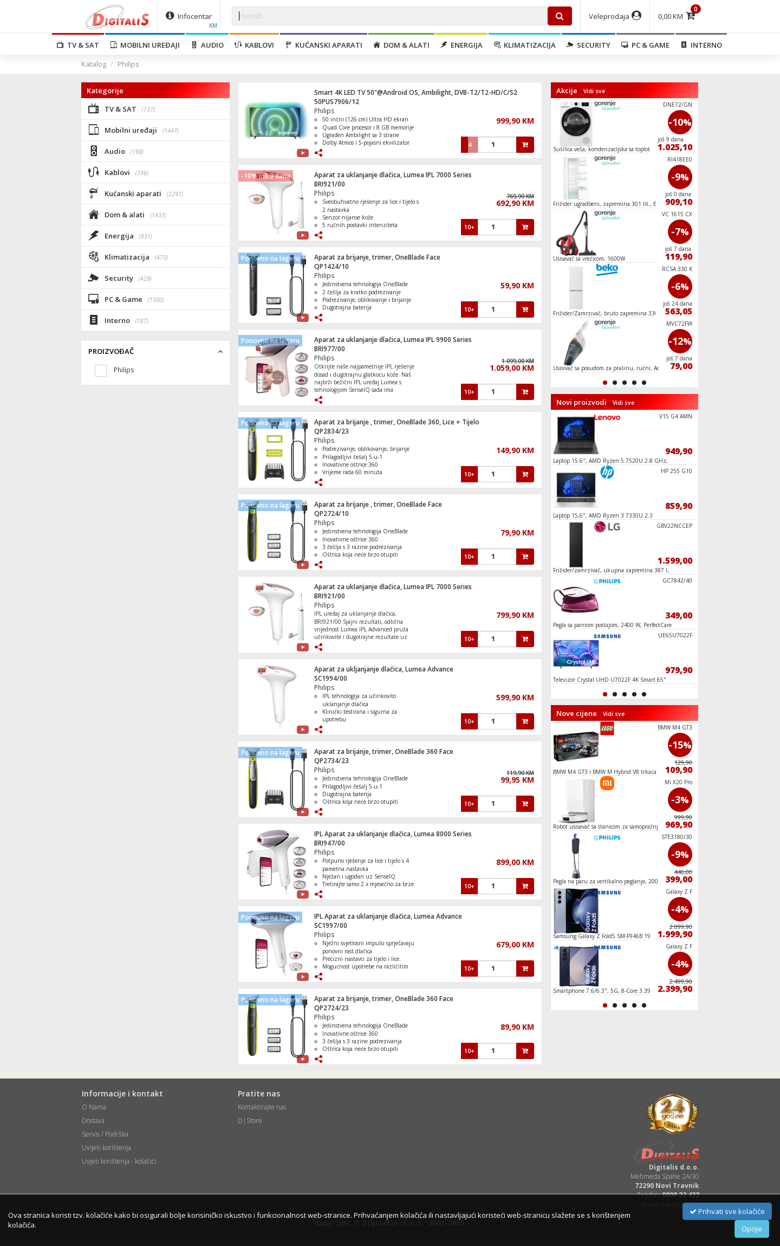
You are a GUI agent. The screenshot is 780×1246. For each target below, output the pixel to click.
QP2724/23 (331, 1007)
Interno (701, 45)
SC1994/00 (330, 678)
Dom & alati (401, 45)
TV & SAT (78, 45)
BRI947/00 (329, 843)
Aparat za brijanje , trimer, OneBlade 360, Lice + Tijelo (396, 422)
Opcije (752, 1229)
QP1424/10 (331, 266)
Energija (461, 45)
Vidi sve (594, 91)
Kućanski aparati (323, 45)
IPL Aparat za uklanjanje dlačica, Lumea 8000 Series (393, 833)
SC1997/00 (330, 925)
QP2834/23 (331, 431)
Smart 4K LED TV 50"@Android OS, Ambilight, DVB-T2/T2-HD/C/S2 (415, 92)
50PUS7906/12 (336, 101)
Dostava (93, 1120)
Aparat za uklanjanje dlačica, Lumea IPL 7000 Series (393, 174)
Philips (128, 64)
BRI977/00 (329, 348)
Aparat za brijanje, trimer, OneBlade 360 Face (383, 751)
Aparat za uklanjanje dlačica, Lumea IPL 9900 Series (393, 339)
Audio (207, 45)
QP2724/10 (331, 513)
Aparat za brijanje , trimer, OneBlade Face (378, 504)
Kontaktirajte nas (262, 1107)
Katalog (93, 64)
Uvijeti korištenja (106, 1147)
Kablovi (254, 45)
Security (588, 45)
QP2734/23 (331, 760)
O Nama (94, 1107)
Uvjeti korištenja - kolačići (119, 1161)
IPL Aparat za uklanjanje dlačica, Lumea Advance (388, 916)
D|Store (250, 1120)
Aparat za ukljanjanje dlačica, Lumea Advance (383, 669)
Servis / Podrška (105, 1134)
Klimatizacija (524, 45)
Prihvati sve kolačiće (727, 1211)
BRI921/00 (329, 184)
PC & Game (645, 45)
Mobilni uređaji (145, 45)
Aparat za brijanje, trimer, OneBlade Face (377, 257)
